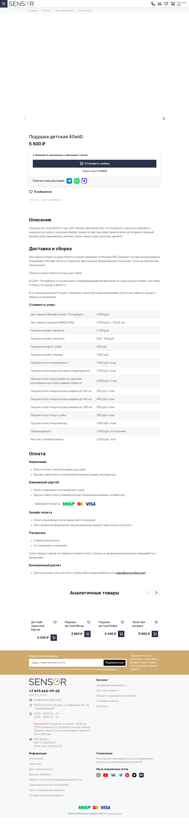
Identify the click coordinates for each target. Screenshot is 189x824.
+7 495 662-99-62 (44, 691)
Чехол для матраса (138, 624)
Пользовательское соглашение (49, 785)
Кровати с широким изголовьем (116, 695)
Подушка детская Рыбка (108, 624)
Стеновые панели (107, 701)
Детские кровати (52, 200)
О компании (36, 758)
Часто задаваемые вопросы (47, 790)
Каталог (34, 200)
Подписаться (114, 662)
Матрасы (102, 706)
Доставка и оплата (41, 769)
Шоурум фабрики (40, 774)
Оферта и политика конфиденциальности (55, 779)
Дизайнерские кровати (111, 685)
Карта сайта (114, 813)
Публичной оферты (106, 669)
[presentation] (25, 119)
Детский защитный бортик (37, 626)
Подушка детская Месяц (74, 624)
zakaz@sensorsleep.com (131, 573)
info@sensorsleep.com (47, 700)
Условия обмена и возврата (46, 795)
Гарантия (35, 764)
